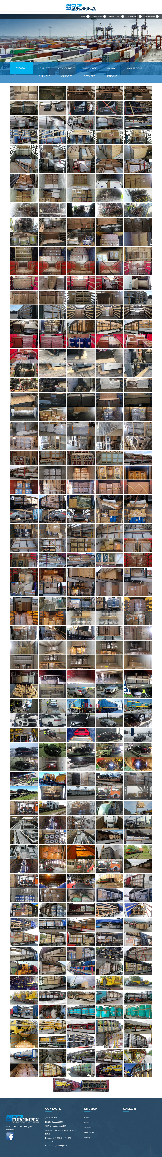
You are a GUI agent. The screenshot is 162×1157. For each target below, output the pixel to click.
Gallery (87, 1137)
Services (87, 1127)
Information (89, 1132)
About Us (88, 1122)
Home (86, 1118)
